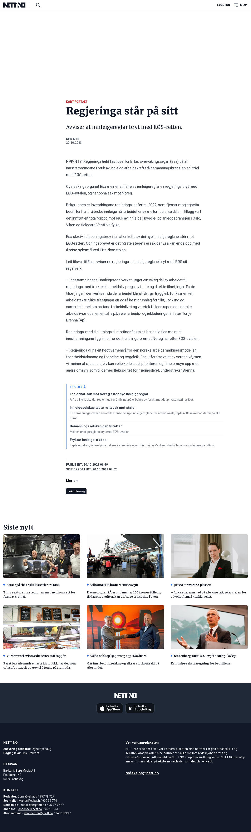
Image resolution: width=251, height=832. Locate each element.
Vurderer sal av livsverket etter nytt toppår (34, 656)
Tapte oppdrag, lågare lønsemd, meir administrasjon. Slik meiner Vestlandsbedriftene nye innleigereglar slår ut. (142, 445)
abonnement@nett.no (38, 813)
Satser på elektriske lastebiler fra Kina (31, 585)
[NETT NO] (17, 5)
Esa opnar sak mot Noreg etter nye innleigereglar (109, 394)
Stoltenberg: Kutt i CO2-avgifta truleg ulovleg (203, 656)
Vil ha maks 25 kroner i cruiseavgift (112, 585)
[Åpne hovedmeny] (240, 5)
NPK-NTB (72, 139)
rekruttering (76, 491)
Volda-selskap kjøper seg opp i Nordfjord (116, 656)
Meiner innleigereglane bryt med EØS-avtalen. (100, 431)
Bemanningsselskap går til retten (96, 426)
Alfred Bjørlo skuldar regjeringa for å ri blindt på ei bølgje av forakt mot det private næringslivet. (132, 399)
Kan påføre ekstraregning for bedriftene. (201, 663)
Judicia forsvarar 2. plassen (191, 585)
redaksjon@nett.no (33, 805)
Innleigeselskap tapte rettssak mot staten (103, 408)
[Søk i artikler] (38, 5)
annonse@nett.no (30, 809)
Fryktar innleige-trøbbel (88, 440)
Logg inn (223, 5)
